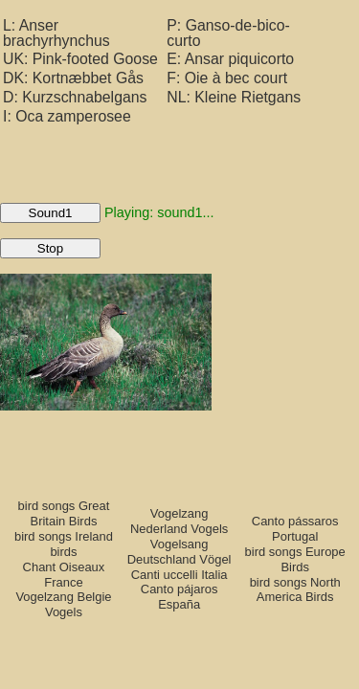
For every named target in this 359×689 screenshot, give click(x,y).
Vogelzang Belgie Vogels (63, 604)
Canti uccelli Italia (179, 574)
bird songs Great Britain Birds (64, 513)
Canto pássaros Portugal (295, 529)
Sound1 (51, 213)
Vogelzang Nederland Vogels (179, 521)
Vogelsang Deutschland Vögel (179, 552)
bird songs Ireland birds (63, 544)
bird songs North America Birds (295, 590)
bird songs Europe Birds (295, 559)
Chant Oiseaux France (64, 574)
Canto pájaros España (179, 596)
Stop (50, 248)
